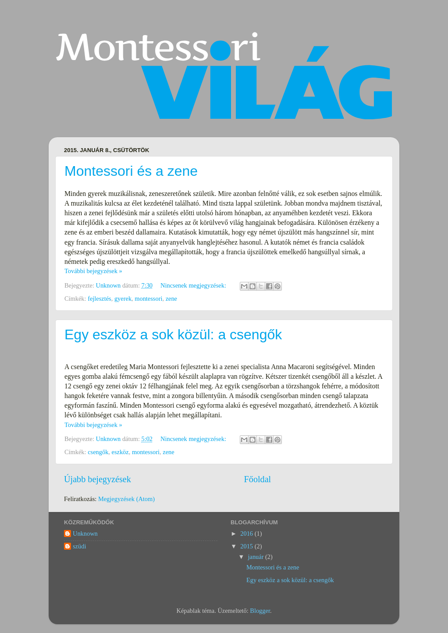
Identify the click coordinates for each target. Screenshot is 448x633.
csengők (98, 451)
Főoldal (257, 479)
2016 (247, 533)
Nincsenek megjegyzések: (194, 285)
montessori (148, 298)
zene (171, 298)
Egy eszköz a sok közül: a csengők (173, 334)
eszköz (120, 451)
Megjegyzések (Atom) (126, 498)
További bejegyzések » (93, 270)
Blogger (260, 610)
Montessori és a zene (131, 171)
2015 (247, 546)
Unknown (85, 533)
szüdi (79, 546)
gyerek (123, 298)
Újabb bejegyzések (97, 479)
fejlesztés (99, 298)
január (257, 556)
